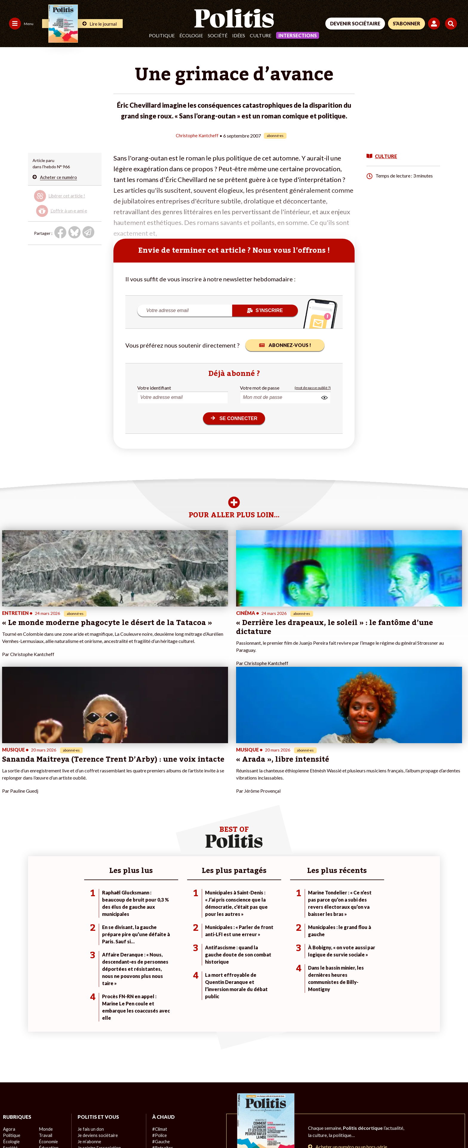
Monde (45, 1026)
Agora (8, 1026)
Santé (44, 1051)
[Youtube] (417, 1103)
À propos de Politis (95, 1051)
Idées (238, 35)
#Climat (159, 1026)
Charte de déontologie (89, 1127)
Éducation (48, 1045)
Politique (162, 35)
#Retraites (162, 1045)
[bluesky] (398, 1103)
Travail (45, 1033)
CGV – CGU (130, 1127)
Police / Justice (53, 1058)
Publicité (219, 1127)
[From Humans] (387, 1117)
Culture (260, 35)
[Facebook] (380, 1103)
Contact (11, 1127)
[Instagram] (436, 1103)
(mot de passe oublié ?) (313, 387)
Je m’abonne (89, 1039)
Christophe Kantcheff (197, 135)
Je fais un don (90, 1026)
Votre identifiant (154, 387)
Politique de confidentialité (176, 1127)
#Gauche (160, 1039)
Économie (48, 1039)
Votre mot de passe (259, 387)
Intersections (297, 35)
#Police (159, 1033)
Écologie (191, 35)
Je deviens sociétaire (97, 1033)
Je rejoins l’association (98, 1045)
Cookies (243, 1127)
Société (217, 35)
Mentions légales (43, 1127)
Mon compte (89, 1058)
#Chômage (162, 1051)
